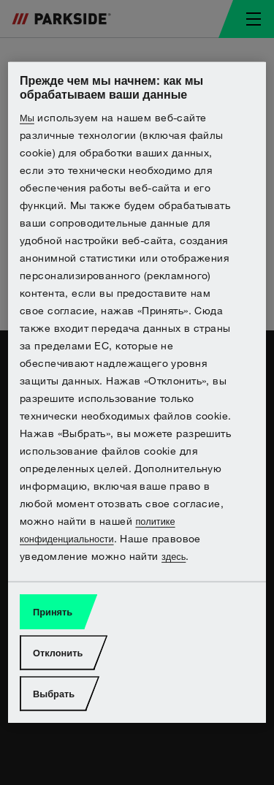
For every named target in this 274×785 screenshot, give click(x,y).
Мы (27, 118)
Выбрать (54, 694)
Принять (52, 612)
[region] (137, 392)
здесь (173, 556)
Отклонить (58, 653)
